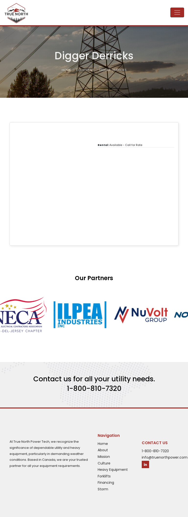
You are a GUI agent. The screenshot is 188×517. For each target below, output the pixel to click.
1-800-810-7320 (94, 388)
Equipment (85, 70)
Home (66, 70)
